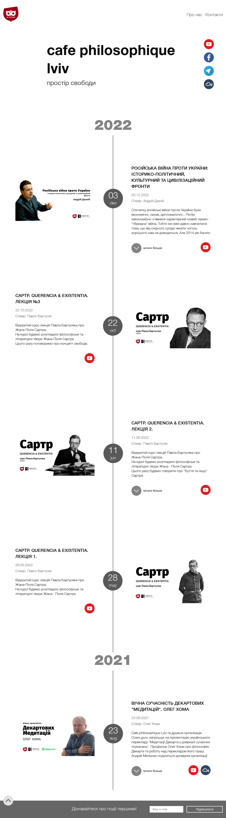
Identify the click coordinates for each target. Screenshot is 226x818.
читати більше (146, 248)
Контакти (214, 15)
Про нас (194, 15)
